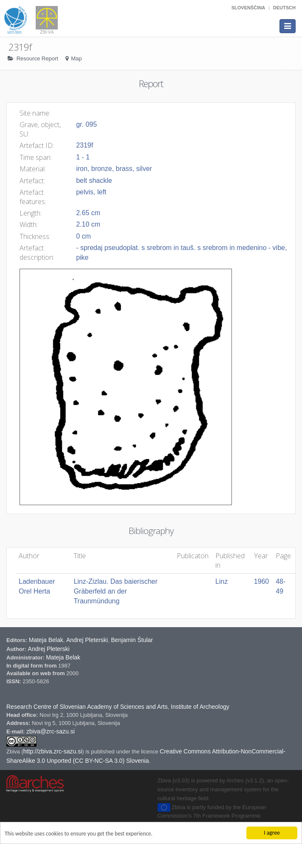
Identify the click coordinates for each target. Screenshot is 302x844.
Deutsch (284, 7)
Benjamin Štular (132, 640)
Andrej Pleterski (87, 640)
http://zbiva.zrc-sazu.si (52, 751)
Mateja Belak (46, 640)
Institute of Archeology (200, 706)
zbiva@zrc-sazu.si (50, 731)
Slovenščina (248, 7)
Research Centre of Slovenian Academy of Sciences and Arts (87, 706)
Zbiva (13, 751)
